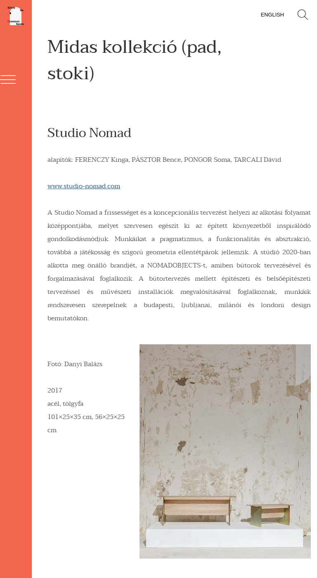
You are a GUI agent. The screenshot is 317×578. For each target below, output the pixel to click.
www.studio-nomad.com (83, 186)
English (272, 15)
